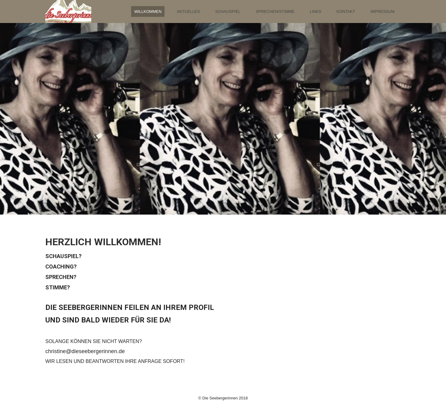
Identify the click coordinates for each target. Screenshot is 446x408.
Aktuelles (188, 11)
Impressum (382, 11)
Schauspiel (227, 11)
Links (315, 11)
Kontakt (346, 11)
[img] (68, 11)
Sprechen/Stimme (275, 11)
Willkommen (147, 11)
